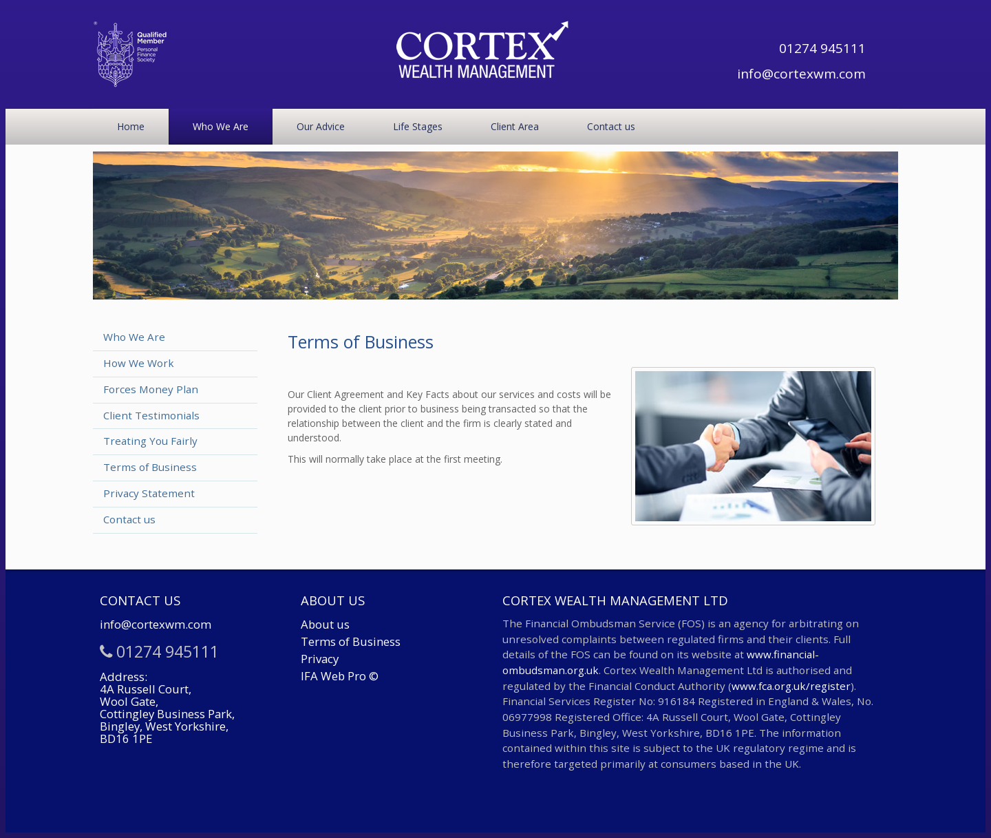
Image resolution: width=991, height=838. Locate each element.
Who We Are (220, 126)
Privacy (320, 659)
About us (325, 624)
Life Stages (418, 126)
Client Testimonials (151, 415)
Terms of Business (150, 467)
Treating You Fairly (150, 441)
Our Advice (321, 126)
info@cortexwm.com (801, 74)
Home (131, 126)
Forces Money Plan (150, 389)
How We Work (138, 363)
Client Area (515, 126)
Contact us (611, 126)
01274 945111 (822, 48)
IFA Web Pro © (340, 676)
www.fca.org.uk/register (791, 686)
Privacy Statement (149, 493)
